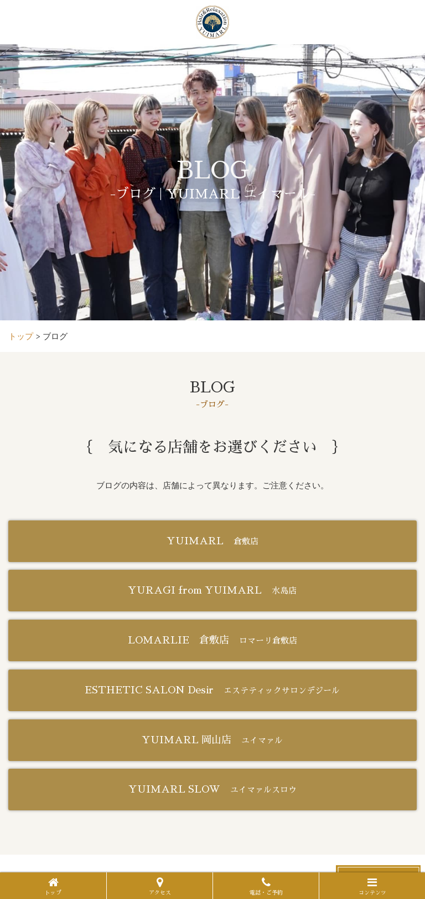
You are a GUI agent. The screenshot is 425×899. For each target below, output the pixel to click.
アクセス (160, 886)
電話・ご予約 (266, 886)
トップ (53, 886)
